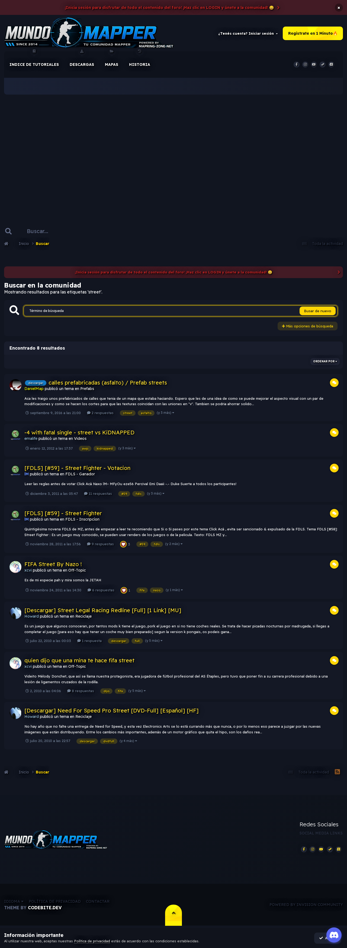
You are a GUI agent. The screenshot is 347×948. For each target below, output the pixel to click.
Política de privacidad (55, 902)
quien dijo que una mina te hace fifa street (79, 660)
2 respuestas (100, 413)
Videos (80, 439)
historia (139, 59)
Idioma (14, 902)
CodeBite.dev (45, 908)
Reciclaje (83, 616)
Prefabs (87, 388)
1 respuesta (89, 641)
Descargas (82, 59)
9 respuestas (100, 544)
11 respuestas (98, 494)
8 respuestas (80, 691)
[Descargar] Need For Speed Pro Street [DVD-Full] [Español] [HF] (111, 711)
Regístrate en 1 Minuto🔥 (313, 33)
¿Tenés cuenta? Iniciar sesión (248, 33)
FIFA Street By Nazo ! (53, 564)
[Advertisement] (173, 152)
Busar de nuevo (317, 311)
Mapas (111, 59)
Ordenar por (325, 361)
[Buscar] (40, 231)
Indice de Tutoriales (34, 59)
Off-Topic (77, 570)
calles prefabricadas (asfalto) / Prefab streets (108, 382)
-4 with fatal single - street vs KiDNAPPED (79, 433)
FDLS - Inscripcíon (82, 519)
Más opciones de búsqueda (307, 326)
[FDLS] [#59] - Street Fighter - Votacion (77, 468)
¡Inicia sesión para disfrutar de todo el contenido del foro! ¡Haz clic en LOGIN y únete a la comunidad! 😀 (169, 7)
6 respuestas (101, 590)
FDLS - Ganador (80, 474)
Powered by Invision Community (306, 905)
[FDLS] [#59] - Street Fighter (63, 513)
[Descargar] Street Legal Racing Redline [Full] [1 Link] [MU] (102, 610)
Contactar (98, 902)
